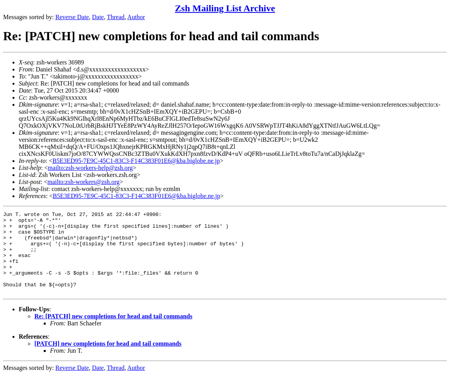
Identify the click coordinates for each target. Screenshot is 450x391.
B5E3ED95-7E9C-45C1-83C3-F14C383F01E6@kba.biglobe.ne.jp (136, 160)
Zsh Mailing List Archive (225, 8)
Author (136, 17)
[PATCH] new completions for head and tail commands (107, 360)
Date (98, 17)
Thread (115, 17)
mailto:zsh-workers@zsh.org (83, 182)
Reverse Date (72, 17)
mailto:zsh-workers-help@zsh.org (90, 167)
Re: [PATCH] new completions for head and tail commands (113, 332)
